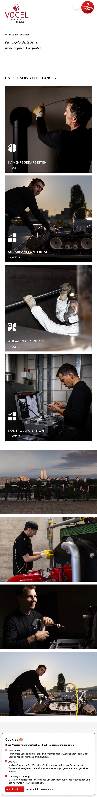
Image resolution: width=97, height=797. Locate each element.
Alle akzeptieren (14, 789)
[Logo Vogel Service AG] (16, 13)
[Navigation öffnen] (77, 6)
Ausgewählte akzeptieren (39, 789)
